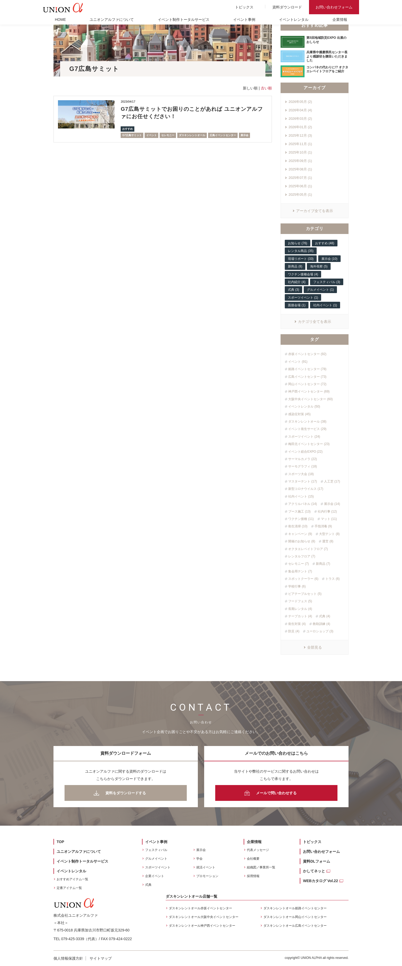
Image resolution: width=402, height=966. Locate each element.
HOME (60, 19)
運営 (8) (327, 541)
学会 (199, 858)
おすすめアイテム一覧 (72, 879)
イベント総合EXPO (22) (305, 451)
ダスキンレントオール (192, 135)
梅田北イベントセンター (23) (309, 444)
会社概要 (253, 858)
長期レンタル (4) (300, 609)
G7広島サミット (131, 135)
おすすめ (127, 128)
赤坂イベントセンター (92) (307, 354)
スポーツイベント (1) (303, 297)
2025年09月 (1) (300, 161)
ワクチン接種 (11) (301, 519)
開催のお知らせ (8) (301, 541)
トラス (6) (332, 579)
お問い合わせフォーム (334, 7)
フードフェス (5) (300, 601)
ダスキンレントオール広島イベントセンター (295, 925)
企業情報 (339, 19)
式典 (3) (293, 289)
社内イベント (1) (325, 305)
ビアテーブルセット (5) (304, 594)
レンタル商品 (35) (300, 251)
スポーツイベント (157, 867)
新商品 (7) (323, 564)
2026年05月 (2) (300, 102)
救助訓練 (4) (321, 624)
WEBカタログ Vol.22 (320, 881)
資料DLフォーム (316, 861)
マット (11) (329, 519)
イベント (151, 135)
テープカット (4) (300, 616)
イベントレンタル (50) (304, 406)
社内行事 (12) (327, 511)
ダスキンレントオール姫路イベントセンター (295, 908)
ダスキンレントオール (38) (307, 421)
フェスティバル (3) (326, 282)
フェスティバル (156, 850)
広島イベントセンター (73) (307, 377)
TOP (60, 842)
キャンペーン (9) (300, 534)
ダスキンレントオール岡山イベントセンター (295, 917)
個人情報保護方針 (68, 958)
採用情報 (253, 876)
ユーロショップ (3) (319, 631)
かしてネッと (314, 871)
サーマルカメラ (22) (302, 459)
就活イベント (205, 867)
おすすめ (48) (324, 243)
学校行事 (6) (297, 586)
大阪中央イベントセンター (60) (310, 399)
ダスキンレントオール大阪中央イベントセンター (203, 917)
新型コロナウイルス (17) (305, 489)
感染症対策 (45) (299, 414)
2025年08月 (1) (300, 169)
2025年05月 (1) (300, 195)
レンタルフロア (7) (301, 556)
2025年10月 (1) (300, 152)
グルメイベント (156, 858)
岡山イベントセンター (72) (307, 384)
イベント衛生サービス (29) (307, 429)
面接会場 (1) (296, 305)
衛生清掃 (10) (297, 526)
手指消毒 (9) (323, 526)
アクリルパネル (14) (302, 504)
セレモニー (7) (298, 564)
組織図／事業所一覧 (261, 867)
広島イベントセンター (223, 135)
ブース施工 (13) (299, 511)
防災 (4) (293, 631)
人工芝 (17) (332, 481)
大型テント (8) (329, 534)
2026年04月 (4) (300, 110)
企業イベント (154, 876)
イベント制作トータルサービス (183, 19)
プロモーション (207, 876)
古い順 (266, 88)
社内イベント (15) (301, 496)
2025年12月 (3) (300, 135)
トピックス (244, 7)
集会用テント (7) (300, 571)
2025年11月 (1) (300, 144)
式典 (148, 885)
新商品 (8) (295, 266)
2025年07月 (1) (300, 178)
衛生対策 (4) (297, 624)
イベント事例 (244, 19)
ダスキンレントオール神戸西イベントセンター (202, 925)
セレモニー (167, 135)
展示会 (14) (332, 504)
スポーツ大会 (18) (301, 474)
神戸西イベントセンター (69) (309, 391)
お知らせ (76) (297, 243)
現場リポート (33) (300, 259)
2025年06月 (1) (300, 186)
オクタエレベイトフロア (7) (308, 549)
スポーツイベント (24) (304, 436)
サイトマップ (101, 958)
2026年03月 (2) (300, 119)
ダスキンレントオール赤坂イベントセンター (200, 908)
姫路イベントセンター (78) (307, 369)
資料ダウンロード (287, 7)
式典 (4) (324, 616)
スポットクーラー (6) (303, 579)
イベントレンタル (293, 19)
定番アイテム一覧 (69, 888)
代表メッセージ (258, 850)
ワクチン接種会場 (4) (303, 274)
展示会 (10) (329, 259)
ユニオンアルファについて (112, 19)
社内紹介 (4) (296, 282)
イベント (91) (297, 362)
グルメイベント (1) (320, 289)
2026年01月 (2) (300, 127)
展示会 (244, 135)
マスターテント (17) (302, 481)
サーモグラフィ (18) (302, 466)
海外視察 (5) (318, 266)
